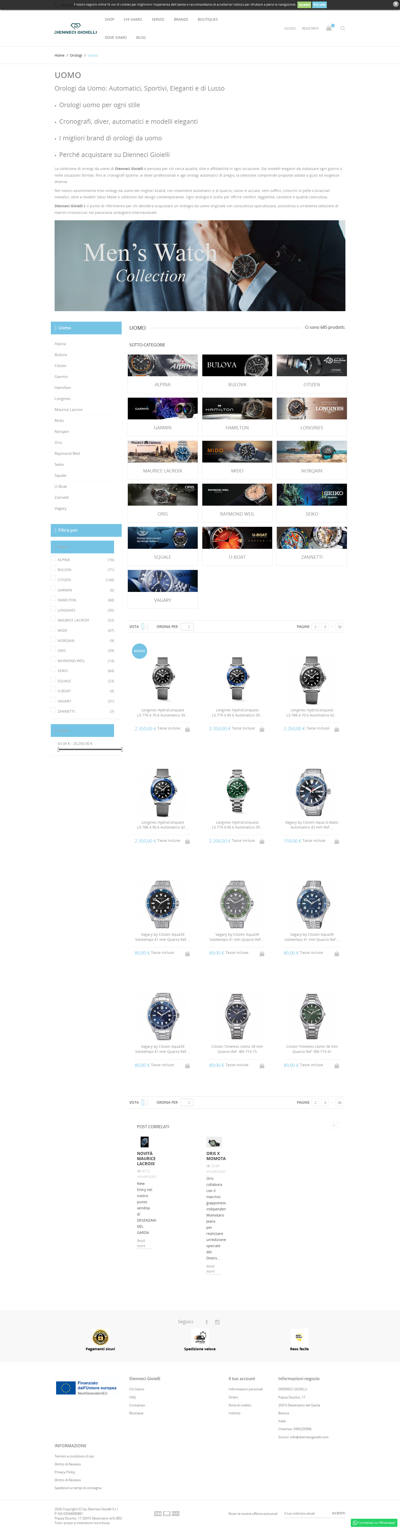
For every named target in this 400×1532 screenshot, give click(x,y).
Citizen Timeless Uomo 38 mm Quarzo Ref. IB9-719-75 (237, 1049)
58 (339, 627)
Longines (62, 398)
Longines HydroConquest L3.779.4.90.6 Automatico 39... (237, 713)
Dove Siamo (116, 37)
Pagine (303, 626)
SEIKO (86, 671)
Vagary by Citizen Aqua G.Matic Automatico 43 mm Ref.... (312, 825)
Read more (141, 1243)
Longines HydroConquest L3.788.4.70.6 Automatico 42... (311, 713)
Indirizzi (234, 1413)
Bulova (61, 354)
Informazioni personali (246, 1389)
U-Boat (61, 486)
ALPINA (86, 559)
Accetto (304, 5)
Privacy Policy (65, 1472)
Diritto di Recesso (68, 1464)
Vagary (61, 508)
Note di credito (240, 1405)
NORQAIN (86, 640)
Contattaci (137, 1405)
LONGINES (86, 610)
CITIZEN (86, 579)
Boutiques (208, 19)
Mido (59, 420)
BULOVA (86, 570)
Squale (60, 475)
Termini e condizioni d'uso (74, 1456)
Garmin (61, 376)
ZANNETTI (86, 711)
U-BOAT (86, 691)
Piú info (320, 5)
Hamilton (63, 387)
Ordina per (167, 626)
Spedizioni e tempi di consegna (78, 1488)
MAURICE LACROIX (86, 620)
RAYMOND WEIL (86, 660)
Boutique (136, 1413)
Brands (181, 19)
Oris (58, 442)
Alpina (60, 343)
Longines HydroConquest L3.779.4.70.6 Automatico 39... (162, 713)
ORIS (86, 650)
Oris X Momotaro (214, 1156)
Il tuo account (242, 1379)
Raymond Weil (67, 453)
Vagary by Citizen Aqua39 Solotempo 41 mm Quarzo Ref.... (162, 937)
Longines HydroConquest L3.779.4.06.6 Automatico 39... (237, 825)
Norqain (62, 431)
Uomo (64, 328)
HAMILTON (86, 600)
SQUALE (86, 681)
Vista (134, 626)
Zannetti (62, 497)
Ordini (233, 1397)
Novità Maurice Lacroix (145, 1159)
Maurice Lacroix (69, 409)
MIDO (86, 630)
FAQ (132, 1397)
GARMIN (86, 590)
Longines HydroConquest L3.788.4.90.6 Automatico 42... (162, 825)
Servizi (158, 19)
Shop (109, 19)
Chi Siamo (133, 19)
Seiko (59, 464)
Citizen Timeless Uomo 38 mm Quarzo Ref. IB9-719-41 (312, 1049)
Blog (141, 37)
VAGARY (86, 701)
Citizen (60, 365)
